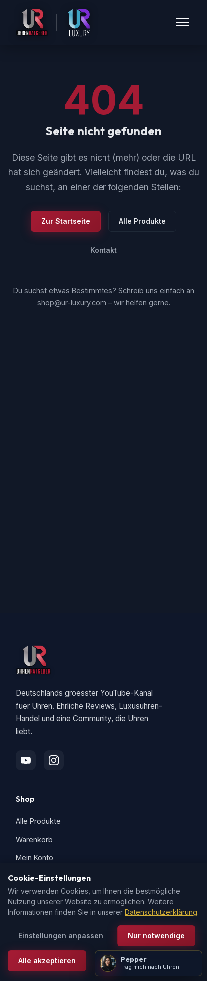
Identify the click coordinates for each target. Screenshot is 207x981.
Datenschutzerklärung (161, 912)
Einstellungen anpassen (60, 935)
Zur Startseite (65, 221)
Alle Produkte (142, 221)
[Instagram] (54, 760)
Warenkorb (34, 839)
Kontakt (103, 250)
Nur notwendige (156, 935)
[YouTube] (26, 760)
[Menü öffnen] (182, 22)
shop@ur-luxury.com (71, 302)
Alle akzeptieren (47, 960)
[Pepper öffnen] (148, 963)
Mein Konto (34, 857)
